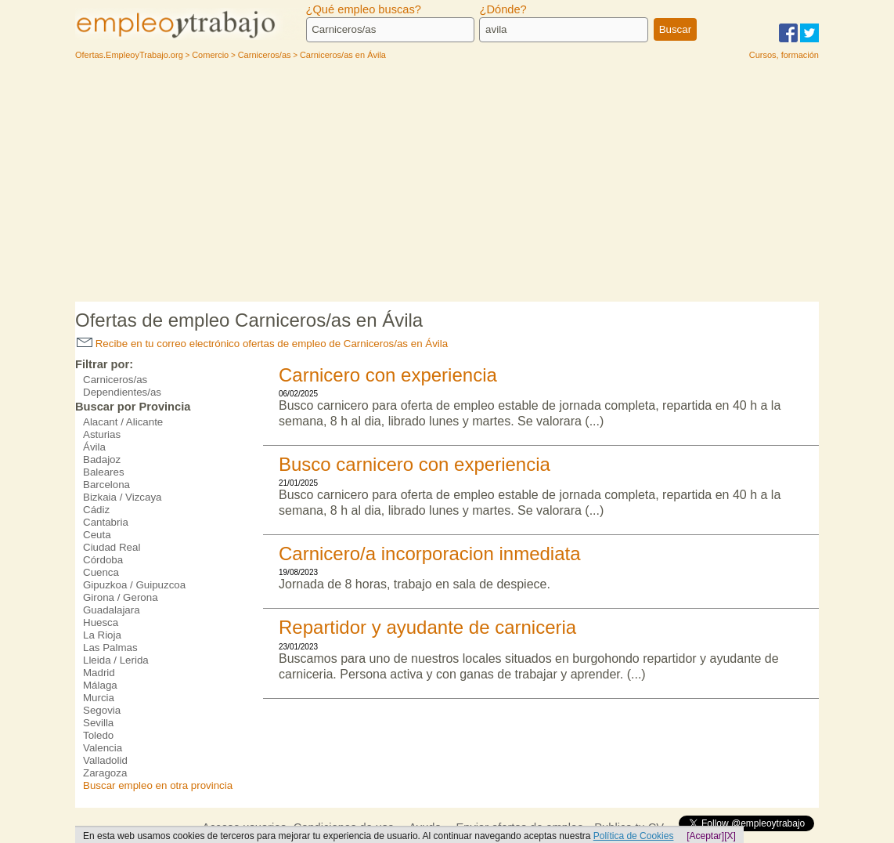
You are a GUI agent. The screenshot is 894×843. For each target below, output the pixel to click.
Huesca (100, 622)
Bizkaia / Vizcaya (122, 497)
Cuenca (101, 572)
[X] (730, 836)
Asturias (102, 434)
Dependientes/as (122, 392)
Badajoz (102, 459)
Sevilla (98, 723)
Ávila (94, 447)
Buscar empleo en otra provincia (158, 785)
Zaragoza (105, 773)
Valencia (102, 748)
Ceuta (97, 535)
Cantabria (105, 522)
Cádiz (96, 510)
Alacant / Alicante (123, 422)
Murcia (98, 698)
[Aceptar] (705, 836)
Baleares (103, 472)
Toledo (98, 735)
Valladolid (105, 760)
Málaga (100, 685)
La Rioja (102, 635)
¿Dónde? (502, 9)
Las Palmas (110, 647)
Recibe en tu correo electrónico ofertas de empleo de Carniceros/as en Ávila (262, 343)
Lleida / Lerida (116, 660)
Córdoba (103, 560)
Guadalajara (111, 610)
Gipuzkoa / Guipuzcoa (134, 585)
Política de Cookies (633, 835)
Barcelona (106, 484)
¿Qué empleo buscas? (363, 9)
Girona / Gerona (120, 597)
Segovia (102, 710)
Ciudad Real (111, 547)
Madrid (99, 672)
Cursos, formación (784, 55)
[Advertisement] (447, 184)
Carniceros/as (115, 379)
